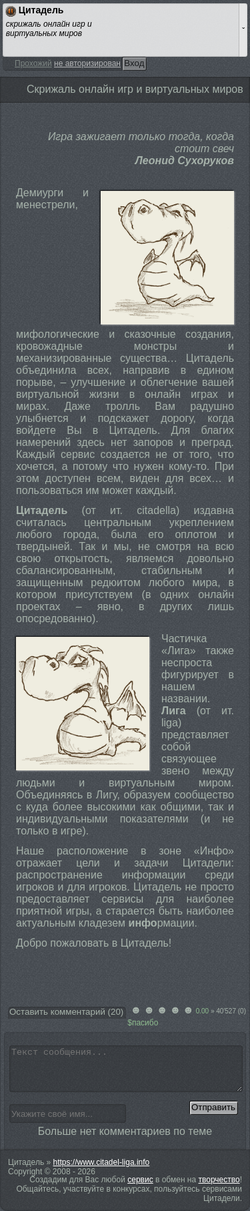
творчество (219, 1179)
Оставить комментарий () (66, 1012)
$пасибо (142, 1022)
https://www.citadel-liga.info (101, 1162)
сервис (140, 1179)
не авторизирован (87, 63)
